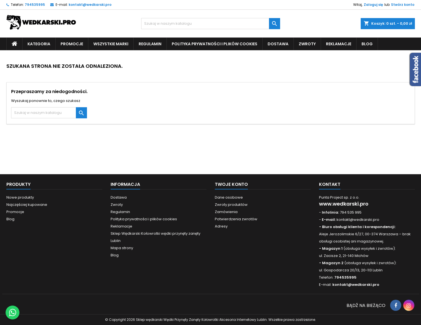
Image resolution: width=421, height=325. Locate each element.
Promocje (72, 44)
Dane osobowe (229, 197)
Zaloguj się (373, 4)
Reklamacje (338, 44)
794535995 (35, 4)
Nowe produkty (20, 197)
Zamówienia (226, 211)
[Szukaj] (210, 23)
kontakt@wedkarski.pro (90, 4)
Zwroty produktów (231, 204)
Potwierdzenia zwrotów (236, 219)
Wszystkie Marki (110, 44)
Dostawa (278, 44)
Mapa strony (122, 248)
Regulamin (150, 44)
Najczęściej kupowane (26, 204)
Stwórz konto (402, 4)
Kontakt (329, 184)
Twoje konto (231, 184)
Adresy (221, 226)
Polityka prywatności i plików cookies (214, 44)
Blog (367, 44)
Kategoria (39, 44)
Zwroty (307, 44)
